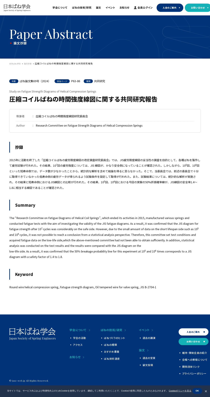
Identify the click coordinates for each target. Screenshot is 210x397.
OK (198, 391)
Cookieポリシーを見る (179, 391)
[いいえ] (205, 391)
